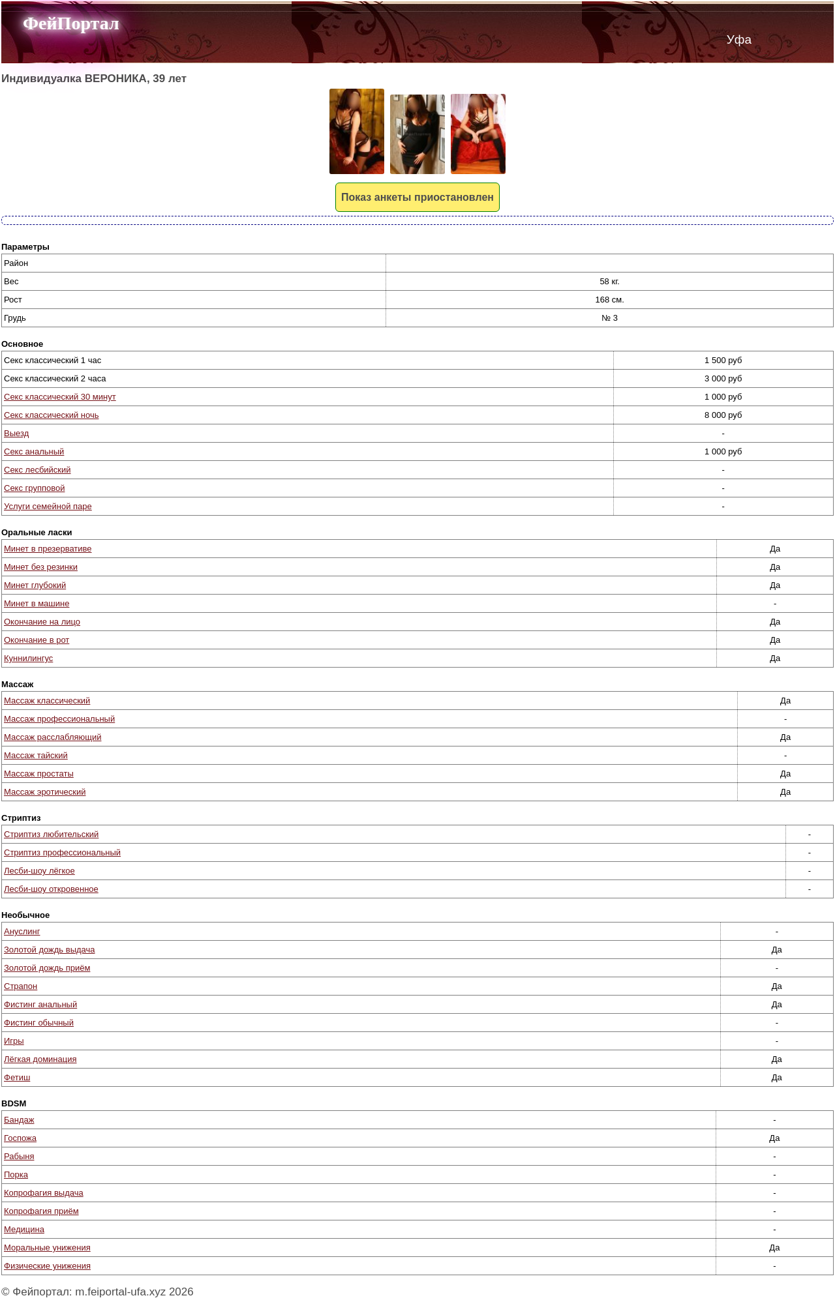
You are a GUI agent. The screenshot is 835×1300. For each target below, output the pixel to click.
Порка (16, 1174)
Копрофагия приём (41, 1211)
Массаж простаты (39, 773)
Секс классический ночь (51, 415)
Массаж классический (47, 700)
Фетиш (17, 1077)
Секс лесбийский (37, 470)
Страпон (20, 986)
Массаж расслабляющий (52, 737)
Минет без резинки (41, 567)
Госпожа (20, 1138)
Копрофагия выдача (44, 1193)
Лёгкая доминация (40, 1059)
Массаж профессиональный (59, 719)
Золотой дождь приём (47, 968)
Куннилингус (28, 658)
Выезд (16, 433)
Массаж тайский (36, 755)
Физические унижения (47, 1266)
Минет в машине (36, 603)
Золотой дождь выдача (49, 949)
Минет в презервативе (48, 549)
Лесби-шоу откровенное (51, 889)
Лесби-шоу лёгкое (39, 871)
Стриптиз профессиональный (62, 852)
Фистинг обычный (39, 1022)
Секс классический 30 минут (60, 397)
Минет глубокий (35, 585)
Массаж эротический (44, 792)
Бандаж (19, 1120)
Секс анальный (34, 451)
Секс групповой (34, 488)
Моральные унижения (47, 1247)
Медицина (24, 1229)
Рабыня (19, 1156)
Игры (14, 1041)
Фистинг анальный (40, 1004)
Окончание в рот (36, 640)
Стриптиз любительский (51, 834)
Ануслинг (22, 931)
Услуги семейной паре (48, 506)
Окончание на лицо (42, 622)
